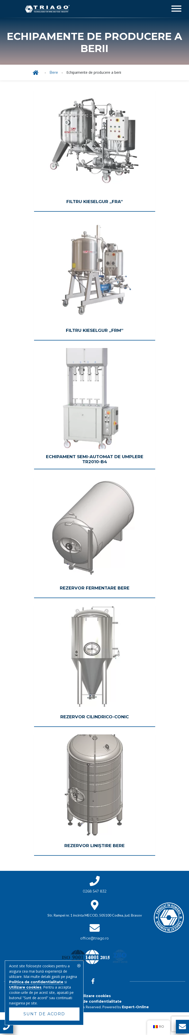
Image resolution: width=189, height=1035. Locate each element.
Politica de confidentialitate (94, 1001)
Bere (53, 72)
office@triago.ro (94, 938)
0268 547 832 (94, 891)
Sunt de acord (44, 1014)
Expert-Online (135, 1007)
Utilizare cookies (94, 996)
